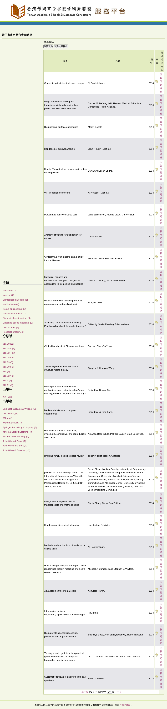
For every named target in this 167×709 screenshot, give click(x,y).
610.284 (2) (8, 366)
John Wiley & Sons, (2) (14, 441)
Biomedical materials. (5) (15, 299)
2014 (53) (7, 397)
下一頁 (118, 692)
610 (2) (6, 371)
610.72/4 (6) (9, 353)
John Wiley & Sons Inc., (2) (16, 450)
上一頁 (85, 692)
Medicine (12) (10, 290)
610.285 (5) (8, 357)
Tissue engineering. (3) (14, 309)
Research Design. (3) (13, 332)
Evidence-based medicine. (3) (18, 322)
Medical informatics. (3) (14, 313)
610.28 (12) (8, 344)
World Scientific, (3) (12, 422)
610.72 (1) (8, 385)
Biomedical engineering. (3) (17, 318)
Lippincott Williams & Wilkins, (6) (19, 409)
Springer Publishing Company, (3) (20, 427)
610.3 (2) (7, 380)
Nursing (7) (8, 295)
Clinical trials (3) (11, 327)
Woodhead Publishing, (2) (16, 436)
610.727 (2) (8, 376)
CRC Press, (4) (10, 413)
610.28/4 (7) (9, 348)
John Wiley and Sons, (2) (15, 445)
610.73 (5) (8, 362)
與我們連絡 (125, 704)
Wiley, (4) (7, 418)
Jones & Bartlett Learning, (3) (17, 432)
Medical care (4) (11, 304)
